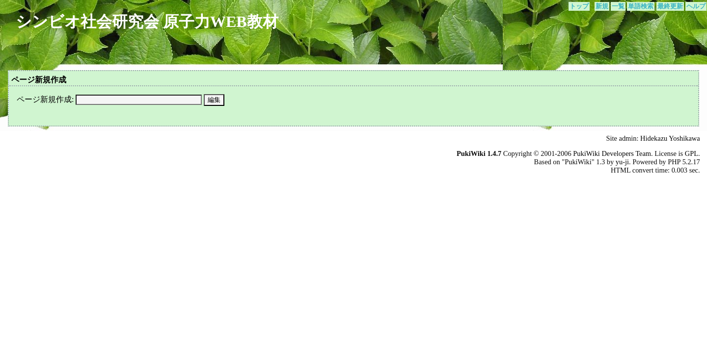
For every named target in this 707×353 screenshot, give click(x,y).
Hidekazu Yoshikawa (670, 138)
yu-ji (622, 162)
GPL (691, 153)
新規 (602, 6)
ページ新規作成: (45, 99)
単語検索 (640, 6)
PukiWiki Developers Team (612, 153)
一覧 (618, 6)
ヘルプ (696, 6)
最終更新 (670, 6)
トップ (579, 6)
